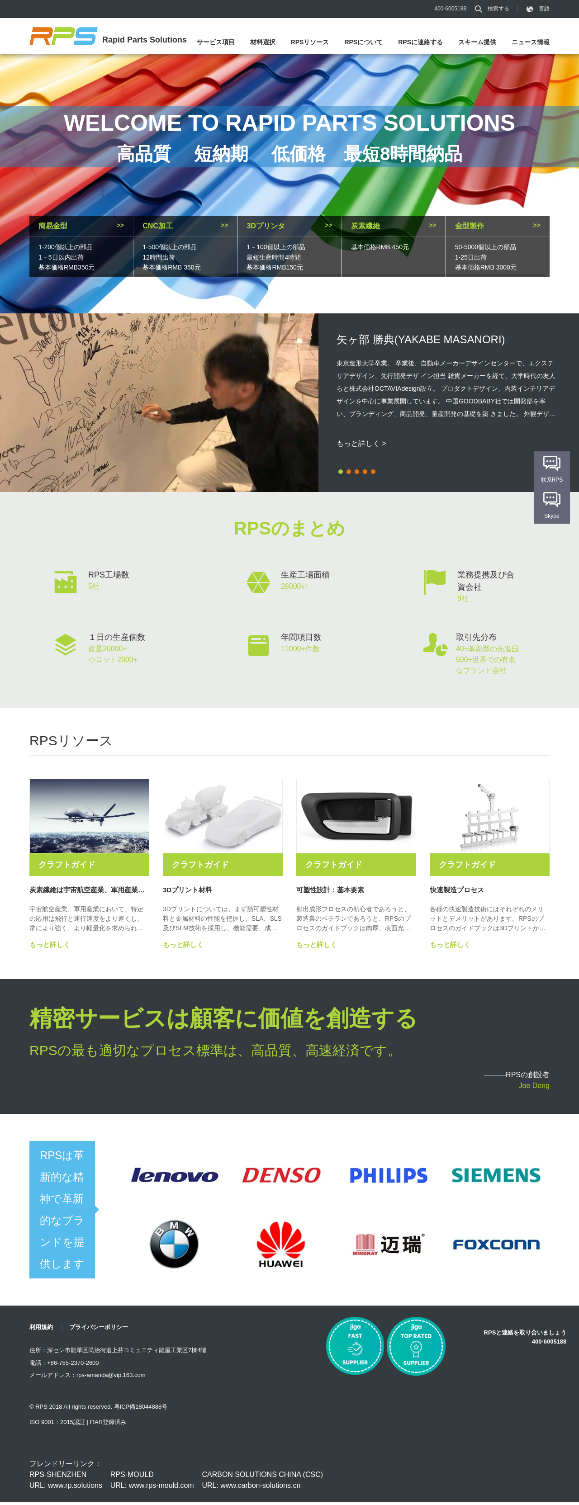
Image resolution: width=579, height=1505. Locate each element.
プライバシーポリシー (98, 1329)
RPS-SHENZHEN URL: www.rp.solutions (65, 1482)
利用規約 (41, 1329)
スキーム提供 (477, 42)
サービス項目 (216, 42)
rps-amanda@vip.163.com (111, 1377)
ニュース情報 (531, 42)
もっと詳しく (49, 947)
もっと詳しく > (361, 443)
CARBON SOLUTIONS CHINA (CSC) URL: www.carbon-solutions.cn (262, 1482)
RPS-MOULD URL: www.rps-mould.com (152, 1482)
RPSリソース (310, 42)
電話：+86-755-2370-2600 (64, 1365)
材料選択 (262, 42)
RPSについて (363, 42)
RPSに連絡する (420, 42)
